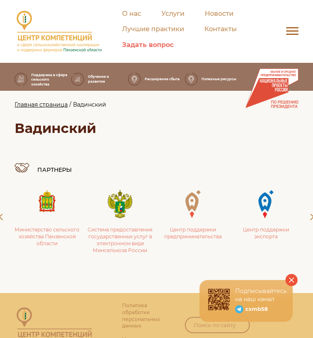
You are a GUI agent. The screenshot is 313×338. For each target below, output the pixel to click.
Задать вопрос (148, 45)
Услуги (172, 13)
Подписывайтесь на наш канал (261, 295)
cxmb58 (256, 309)
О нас (131, 13)
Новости (219, 13)
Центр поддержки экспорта (266, 215)
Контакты (220, 29)
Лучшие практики (153, 29)
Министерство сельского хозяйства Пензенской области (47, 218)
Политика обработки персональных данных (141, 315)
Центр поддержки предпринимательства (193, 215)
